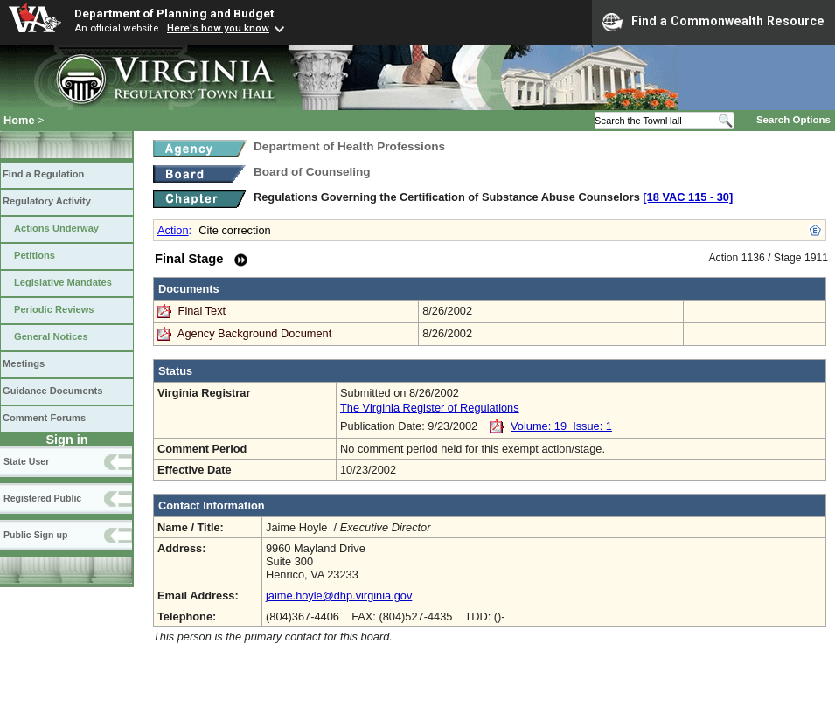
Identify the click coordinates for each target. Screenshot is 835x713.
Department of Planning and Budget (174, 13)
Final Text (203, 310)
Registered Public (42, 498)
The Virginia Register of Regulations (429, 407)
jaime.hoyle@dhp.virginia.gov (339, 595)
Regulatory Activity (47, 201)
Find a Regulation (43, 174)
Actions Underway (56, 228)
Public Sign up (35, 535)
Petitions (34, 255)
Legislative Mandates (63, 282)
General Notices (51, 336)
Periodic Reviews (54, 309)
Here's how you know (218, 28)
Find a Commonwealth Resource (713, 22)
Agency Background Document (254, 333)
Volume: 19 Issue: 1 (561, 426)
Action (173, 230)
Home (19, 120)
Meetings (24, 363)
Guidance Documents (52, 390)
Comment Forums (44, 417)
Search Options (793, 119)
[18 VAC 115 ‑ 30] (688, 197)
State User (26, 461)
